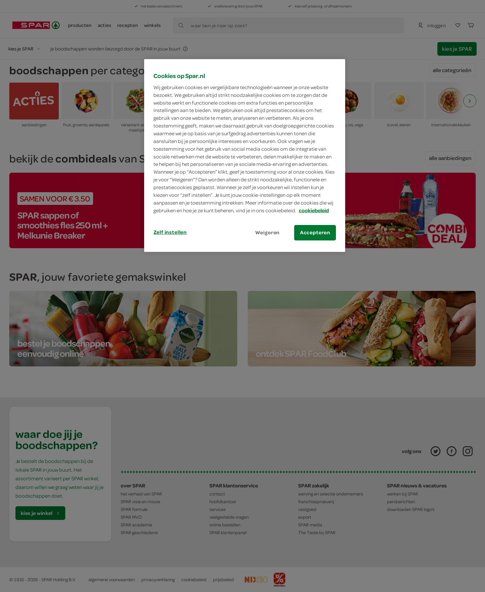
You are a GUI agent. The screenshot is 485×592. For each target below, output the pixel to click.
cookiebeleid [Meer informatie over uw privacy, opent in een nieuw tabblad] (314, 210)
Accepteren (315, 232)
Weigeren (267, 232)
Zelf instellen (170, 232)
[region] (244, 155)
